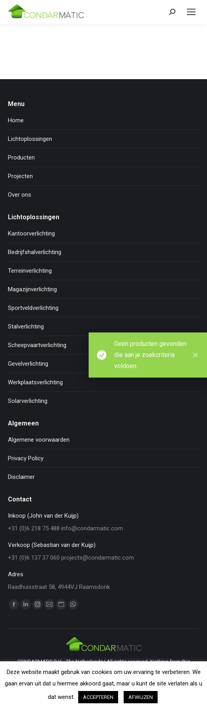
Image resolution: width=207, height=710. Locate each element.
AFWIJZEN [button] (140, 697)
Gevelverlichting (28, 363)
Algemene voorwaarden (39, 439)
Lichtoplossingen (30, 138)
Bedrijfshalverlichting (34, 252)
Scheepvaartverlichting (37, 345)
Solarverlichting (27, 400)
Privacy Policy (25, 458)
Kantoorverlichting (31, 233)
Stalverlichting (26, 326)
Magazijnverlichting (32, 289)
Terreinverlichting (30, 270)
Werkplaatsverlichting (35, 382)
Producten (21, 157)
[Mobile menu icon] (191, 12)
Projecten (20, 176)
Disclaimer (21, 476)
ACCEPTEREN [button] (98, 697)
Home (16, 120)
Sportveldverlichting (33, 307)
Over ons (19, 194)
